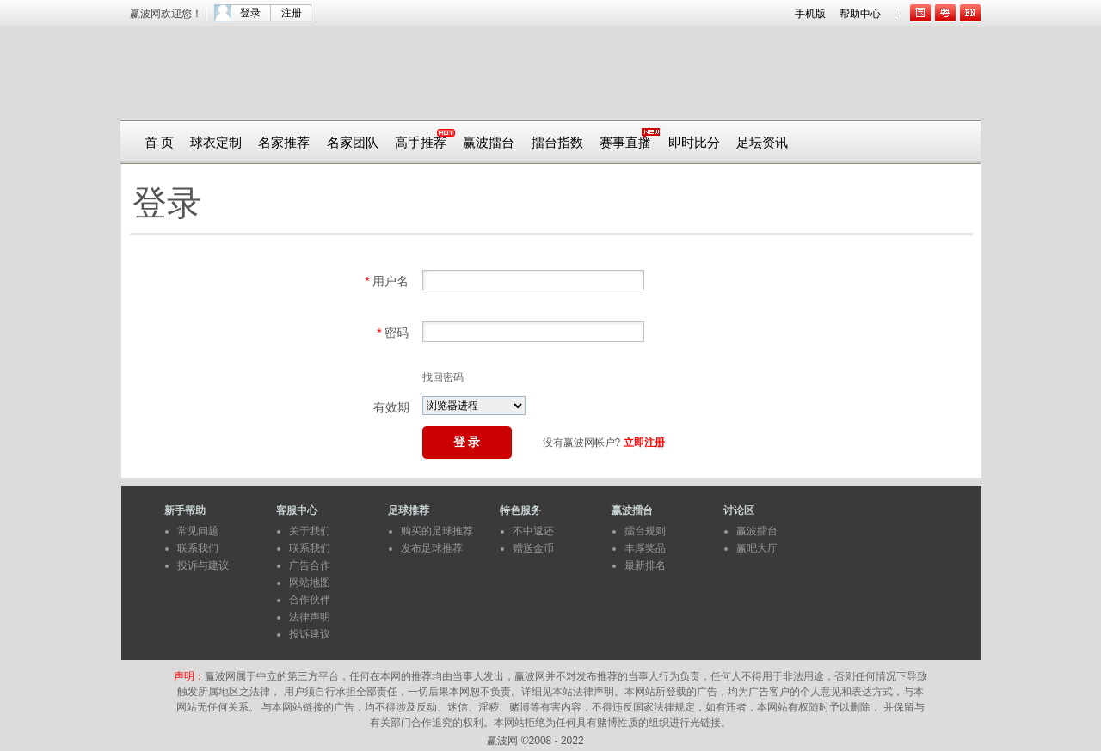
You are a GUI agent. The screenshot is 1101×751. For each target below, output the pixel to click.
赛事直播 (625, 143)
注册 (291, 13)
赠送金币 (533, 548)
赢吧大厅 (757, 548)
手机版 (810, 14)
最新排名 (645, 565)
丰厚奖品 (645, 548)
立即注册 (644, 443)
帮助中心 (860, 14)
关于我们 (309, 531)
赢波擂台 (488, 143)
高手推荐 (420, 143)
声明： (189, 676)
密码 (393, 332)
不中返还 (533, 531)
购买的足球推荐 (437, 531)
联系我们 (197, 548)
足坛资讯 (762, 143)
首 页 (159, 143)
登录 (250, 13)
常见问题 (197, 531)
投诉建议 (309, 634)
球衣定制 (216, 143)
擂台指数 (557, 143)
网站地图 (309, 583)
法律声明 (309, 617)
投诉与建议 (203, 565)
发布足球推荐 (432, 548)
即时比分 (694, 143)
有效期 (391, 407)
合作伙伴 (309, 600)
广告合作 (309, 565)
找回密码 (443, 377)
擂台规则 (645, 531)
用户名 (387, 281)
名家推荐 (284, 143)
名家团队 (352, 143)
